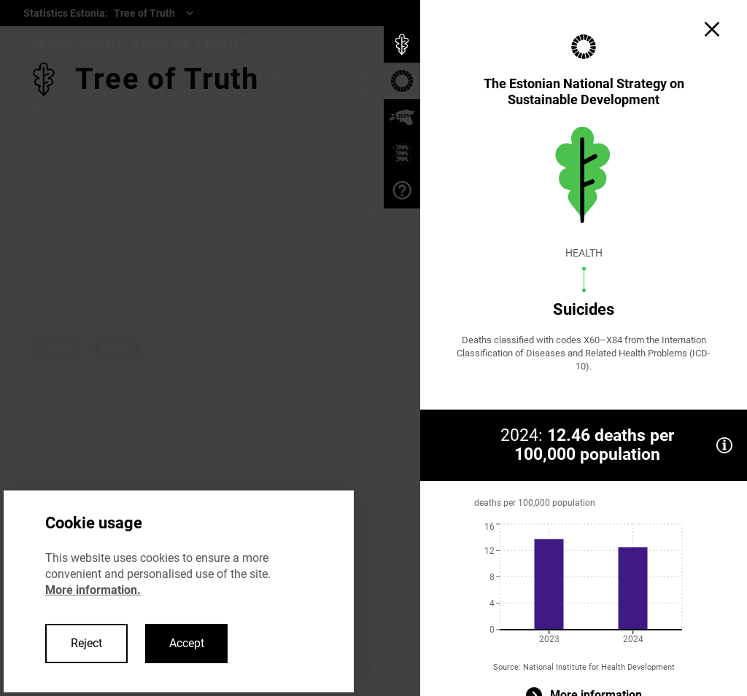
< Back (56, 348)
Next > (116, 348)
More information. (93, 590)
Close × (178, 348)
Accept (186, 643)
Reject (86, 643)
